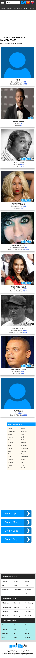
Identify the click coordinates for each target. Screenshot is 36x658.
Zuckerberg (11, 431)
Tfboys (10, 465)
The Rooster (6, 607)
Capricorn (28, 589)
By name (15, 43)
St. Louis (18, 167)
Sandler (10, 442)
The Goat (17, 603)
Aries (26, 594)
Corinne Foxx (18, 287)
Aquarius (5, 594)
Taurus (4, 581)
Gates (10, 448)
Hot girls (9, 8)
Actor (18, 123)
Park (22, 440)
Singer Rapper (18, 82)
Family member (18, 289)
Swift (9, 440)
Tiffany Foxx (18, 204)
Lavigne (10, 459)
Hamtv (16, 637)
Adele (9, 445)
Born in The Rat (18, 84)
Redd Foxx (18, 163)
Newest (32, 8)
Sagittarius (17, 589)
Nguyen (27, 633)
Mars (22, 462)
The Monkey (29, 603)
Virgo (15, 585)
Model (26, 8)
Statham (24, 445)
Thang (4, 629)
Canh (9, 451)
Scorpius (5, 589)
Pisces (16, 594)
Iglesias (23, 451)
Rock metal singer (18, 247)
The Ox (16, 611)
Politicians (18, 372)
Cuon (26, 625)
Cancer (27, 581)
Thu (26, 629)
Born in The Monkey (18, 249)
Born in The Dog (18, 291)
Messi (23, 428)
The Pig (27, 607)
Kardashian (25, 448)
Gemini (16, 581)
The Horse (5, 603)
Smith (23, 437)
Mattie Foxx (18, 245)
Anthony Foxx (18, 370)
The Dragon (18, 616)
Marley (10, 428)
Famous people (5, 43)
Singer (3, 8)
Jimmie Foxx (18, 328)
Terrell (18, 125)
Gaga (23, 454)
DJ (18, 413)
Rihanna (24, 431)
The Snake (28, 616)
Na (14, 625)
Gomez (10, 454)
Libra (26, 585)
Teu (15, 633)
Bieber (23, 434)
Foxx (21, 43)
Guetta (10, 468)
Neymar (10, 462)
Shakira (27, 637)
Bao (15, 629)
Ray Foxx (18, 411)
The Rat (5, 611)
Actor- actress (17, 8)
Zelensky (5, 625)
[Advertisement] (18, 22)
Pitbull (23, 459)
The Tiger (28, 611)
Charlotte (18, 374)
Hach (9, 457)
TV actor (18, 165)
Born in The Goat (18, 332)
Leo (3, 585)
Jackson (10, 437)
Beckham (24, 468)
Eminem (5, 633)
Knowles (10, 434)
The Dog (16, 607)
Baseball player (18, 330)
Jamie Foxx (18, 121)
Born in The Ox (18, 415)
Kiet (3, 637)
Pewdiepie (24, 457)
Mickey (23, 442)
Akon (22, 465)
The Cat (5, 616)
